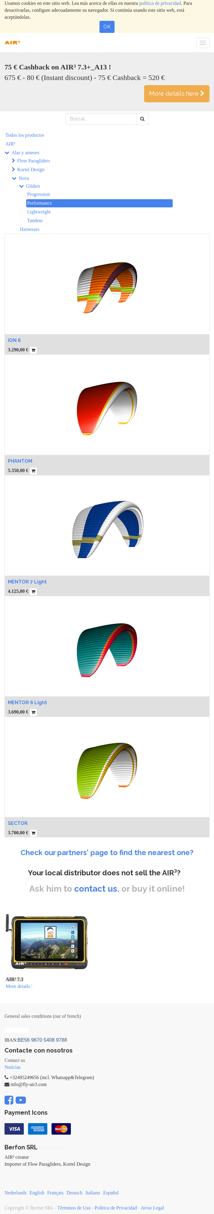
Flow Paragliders (33, 160)
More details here (176, 93)
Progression (38, 194)
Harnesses (29, 229)
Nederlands (16, 1192)
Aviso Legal (152, 1207)
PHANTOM (20, 461)
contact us (95, 889)
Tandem (34, 220)
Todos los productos (24, 135)
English (37, 1192)
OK (107, 27)
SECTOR (18, 823)
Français (55, 1192)
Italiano (92, 1192)
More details (18, 986)
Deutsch (74, 1192)
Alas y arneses (25, 152)
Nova (24, 178)
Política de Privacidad (116, 1207)
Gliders (33, 186)
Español (111, 1192)
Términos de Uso (73, 1207)
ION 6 (14, 340)
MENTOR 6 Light (27, 702)
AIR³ (10, 143)
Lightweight (39, 211)
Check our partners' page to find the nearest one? (107, 852)
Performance (39, 203)
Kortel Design (30, 169)
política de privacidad (160, 3)
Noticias (12, 1067)
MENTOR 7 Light (27, 582)
